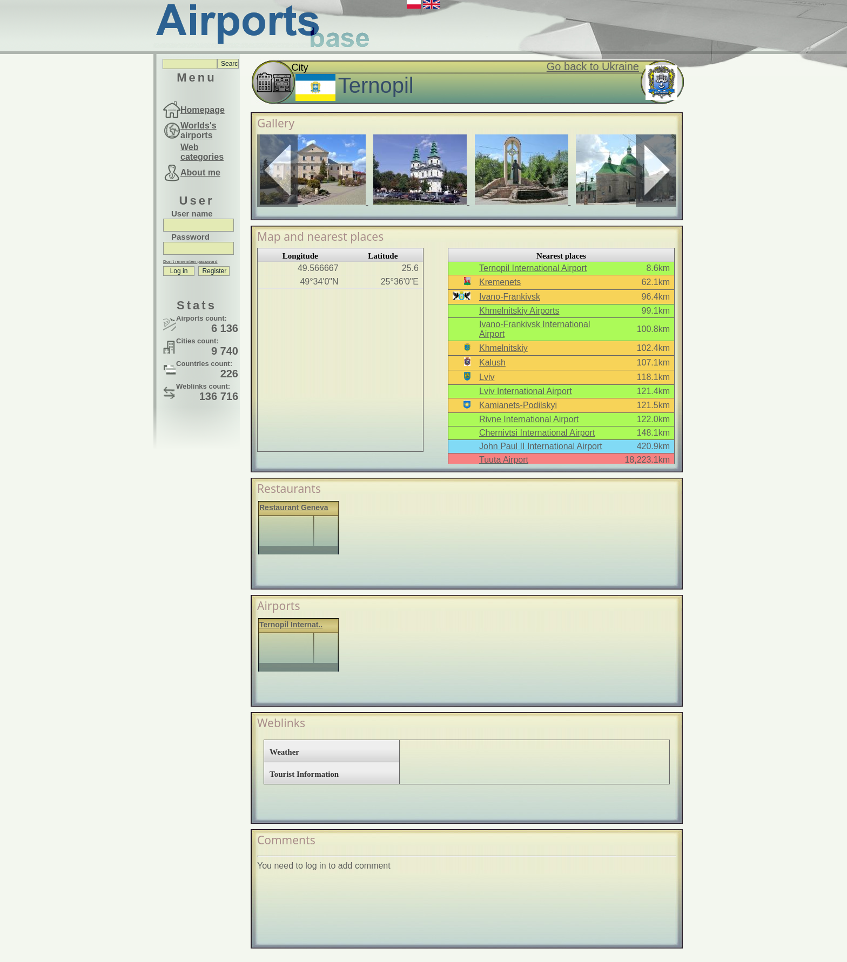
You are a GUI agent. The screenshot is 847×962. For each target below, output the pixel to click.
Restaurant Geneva (293, 507)
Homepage (202, 109)
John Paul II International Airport (540, 446)
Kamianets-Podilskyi (518, 405)
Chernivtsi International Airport (537, 432)
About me (200, 172)
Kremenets (500, 282)
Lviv (486, 377)
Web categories (202, 152)
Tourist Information (304, 774)
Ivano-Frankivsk (509, 296)
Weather (284, 752)
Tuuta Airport (503, 459)
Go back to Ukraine (593, 66)
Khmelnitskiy (503, 348)
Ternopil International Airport (533, 268)
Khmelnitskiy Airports (519, 310)
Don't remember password (190, 261)
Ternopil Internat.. (290, 624)
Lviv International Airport (525, 391)
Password (190, 236)
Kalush (492, 362)
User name (192, 213)
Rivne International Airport (529, 419)
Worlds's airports (198, 130)
